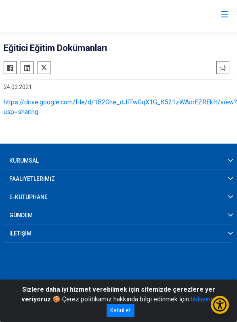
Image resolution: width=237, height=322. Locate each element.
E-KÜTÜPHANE (28, 197)
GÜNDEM (21, 215)
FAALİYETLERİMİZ (32, 179)
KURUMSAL (24, 160)
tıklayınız (203, 299)
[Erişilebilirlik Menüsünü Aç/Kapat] (220, 305)
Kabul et (120, 310)
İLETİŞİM (20, 233)
